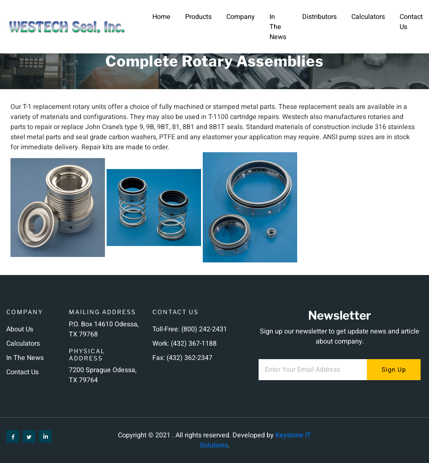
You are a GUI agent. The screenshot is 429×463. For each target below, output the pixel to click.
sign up (394, 369)
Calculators (368, 17)
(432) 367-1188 (194, 344)
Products (198, 17)
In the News (277, 27)
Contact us (22, 372)
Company (240, 17)
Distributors (319, 17)
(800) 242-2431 (204, 329)
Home (161, 17)
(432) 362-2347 (189, 358)
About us (19, 329)
